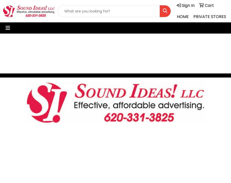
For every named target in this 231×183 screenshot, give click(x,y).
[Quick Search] (109, 11)
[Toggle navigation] (8, 28)
